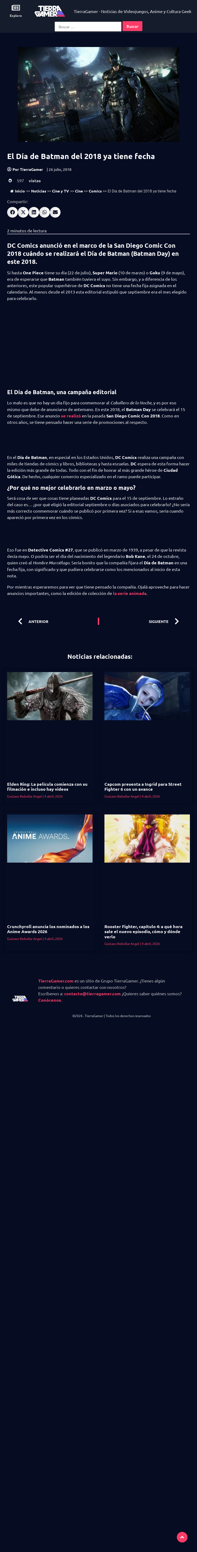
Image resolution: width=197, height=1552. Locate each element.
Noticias (38, 190)
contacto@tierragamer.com (92, 993)
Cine (79, 190)
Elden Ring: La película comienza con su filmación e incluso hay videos (47, 786)
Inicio (17, 190)
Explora (16, 15)
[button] (12, 212)
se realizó (71, 415)
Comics (95, 190)
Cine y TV (60, 190)
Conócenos (49, 1000)
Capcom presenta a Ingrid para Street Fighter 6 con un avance (143, 786)
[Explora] (16, 8)
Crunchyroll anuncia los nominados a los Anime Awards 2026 (48, 929)
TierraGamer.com (56, 980)
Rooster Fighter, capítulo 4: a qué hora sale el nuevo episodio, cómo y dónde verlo (143, 931)
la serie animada (129, 593)
